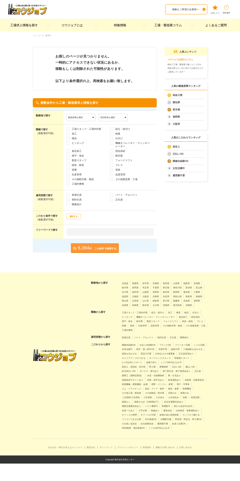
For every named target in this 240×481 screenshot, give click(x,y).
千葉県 (170, 287)
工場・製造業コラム (168, 25)
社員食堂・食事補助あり (176, 423)
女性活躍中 (179, 168)
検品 (74, 138)
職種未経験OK (181, 161)
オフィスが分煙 (151, 428)
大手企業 (127, 423)
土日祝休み (155, 410)
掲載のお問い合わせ (165, 465)
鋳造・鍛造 (78, 165)
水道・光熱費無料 (160, 384)
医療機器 (169, 401)
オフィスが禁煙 (130, 428)
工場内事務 (78, 184)
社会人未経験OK (150, 349)
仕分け (119, 138)
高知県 (159, 305)
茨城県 (125, 287)
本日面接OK (177, 432)
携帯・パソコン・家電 (134, 397)
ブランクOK (170, 349)
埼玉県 (159, 287)
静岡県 (125, 296)
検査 (117, 133)
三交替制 (127, 410)
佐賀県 (181, 305)
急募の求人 (128, 371)
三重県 (148, 296)
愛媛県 (148, 305)
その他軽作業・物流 (83, 179)
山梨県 (170, 292)
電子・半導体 (157, 397)
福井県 (159, 292)
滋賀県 (159, 296)
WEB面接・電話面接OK (171, 441)
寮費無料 (127, 375)
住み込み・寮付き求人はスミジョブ (65, 465)
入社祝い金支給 (164, 436)
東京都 (176, 109)
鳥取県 (150, 300)
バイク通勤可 (129, 419)
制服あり (140, 423)
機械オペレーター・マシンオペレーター (132, 145)
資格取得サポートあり (134, 388)
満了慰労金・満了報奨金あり (164, 379)
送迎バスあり (186, 419)
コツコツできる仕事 (156, 432)
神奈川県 (177, 95)
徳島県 (125, 305)
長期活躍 (179, 410)
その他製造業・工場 (126, 179)
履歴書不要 (179, 175)
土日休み (140, 410)
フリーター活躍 (189, 349)
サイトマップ (106, 465)
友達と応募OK (146, 441)
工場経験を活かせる (133, 358)
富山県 (136, 292)
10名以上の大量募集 (133, 362)
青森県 (136, 283)
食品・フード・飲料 (133, 401)
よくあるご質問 (216, 25)
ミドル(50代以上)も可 (134, 445)
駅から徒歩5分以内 (164, 419)
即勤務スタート (158, 366)
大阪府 (176, 124)
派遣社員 (77, 195)
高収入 (176, 146)
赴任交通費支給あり (166, 414)
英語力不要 (175, 358)
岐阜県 (192, 292)
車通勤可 (145, 419)
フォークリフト (124, 160)
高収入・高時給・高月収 (179, 371)
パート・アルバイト (126, 195)
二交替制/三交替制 (185, 406)
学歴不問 (183, 353)
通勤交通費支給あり (192, 414)
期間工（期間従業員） (134, 384)
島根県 (161, 300)
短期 (167, 410)
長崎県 (192, 305)
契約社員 (77, 199)
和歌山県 (138, 300)
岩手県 (148, 283)
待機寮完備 (194, 432)
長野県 (181, 292)
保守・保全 (78, 155)
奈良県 (125, 300)
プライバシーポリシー (127, 465)
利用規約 (146, 465)
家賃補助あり (181, 388)
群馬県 (148, 287)
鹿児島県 (160, 309)
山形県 (181, 283)
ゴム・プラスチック (180, 397)
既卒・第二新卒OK (164, 353)
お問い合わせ (185, 465)
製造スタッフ (79, 160)
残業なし (192, 410)
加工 (74, 133)
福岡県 (176, 116)
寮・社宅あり (181, 384)
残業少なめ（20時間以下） (137, 414)
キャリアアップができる (182, 362)
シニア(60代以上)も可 (150, 371)
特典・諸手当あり (160, 388)
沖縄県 (172, 309)
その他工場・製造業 (188, 401)
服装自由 (154, 423)
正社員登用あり (156, 362)
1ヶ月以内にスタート (183, 366)
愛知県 (176, 102)
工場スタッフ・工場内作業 (86, 129)
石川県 (148, 292)
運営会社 (91, 465)
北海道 (125, 283)
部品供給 (120, 151)
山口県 (195, 300)
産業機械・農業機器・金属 (162, 393)
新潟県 (125, 292)
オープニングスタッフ (134, 366)
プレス (119, 165)
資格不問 (197, 353)
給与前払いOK (173, 375)
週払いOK (155, 375)
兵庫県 (192, 296)
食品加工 (77, 151)
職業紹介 (77, 204)
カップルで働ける (131, 432)
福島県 (192, 283)
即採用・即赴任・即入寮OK (137, 436)
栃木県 (136, 287)
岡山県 (172, 300)
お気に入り (215, 9)
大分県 (136, 309)
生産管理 (77, 174)
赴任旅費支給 (184, 436)
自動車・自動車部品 (133, 393)
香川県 (136, 305)
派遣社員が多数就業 (175, 428)
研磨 (74, 169)
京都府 (170, 296)
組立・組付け (122, 129)
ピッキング (78, 143)
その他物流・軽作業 (133, 406)
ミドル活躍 (128, 353)
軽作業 (119, 155)
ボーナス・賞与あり (133, 379)
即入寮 (200, 371)
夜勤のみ (166, 406)
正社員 (119, 199)
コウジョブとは (72, 25)
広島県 (184, 300)
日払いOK (178, 154)
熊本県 (125, 309)
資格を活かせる (156, 358)
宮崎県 (148, 309)
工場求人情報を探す (24, 25)
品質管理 (120, 174)
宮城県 (159, 283)
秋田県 (170, 283)
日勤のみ (153, 406)
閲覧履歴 (226, 9)
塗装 (117, 169)
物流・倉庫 (154, 401)
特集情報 (120, 25)
